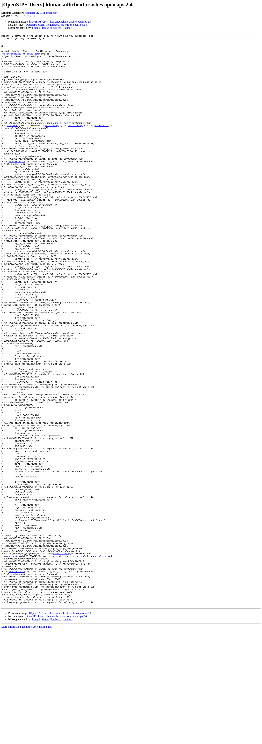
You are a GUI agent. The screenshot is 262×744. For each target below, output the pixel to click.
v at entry (13, 143)
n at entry (52, 143)
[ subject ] (56, 27)
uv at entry (75, 143)
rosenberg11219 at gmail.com (41, 12)
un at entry (101, 143)
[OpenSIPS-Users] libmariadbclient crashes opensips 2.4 (60, 21)
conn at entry (61, 140)
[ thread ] (46, 27)
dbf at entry (17, 186)
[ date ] (36, 27)
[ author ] (68, 27)
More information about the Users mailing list (26, 741)
